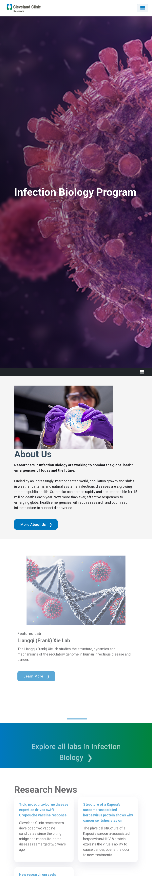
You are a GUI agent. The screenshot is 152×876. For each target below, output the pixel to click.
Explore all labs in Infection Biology (76, 758)
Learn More (33, 683)
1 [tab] (77, 725)
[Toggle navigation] (142, 8)
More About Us (33, 525)
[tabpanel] (76, 641)
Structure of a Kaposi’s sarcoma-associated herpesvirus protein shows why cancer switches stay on (108, 819)
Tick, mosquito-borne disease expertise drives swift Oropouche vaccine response (43, 816)
